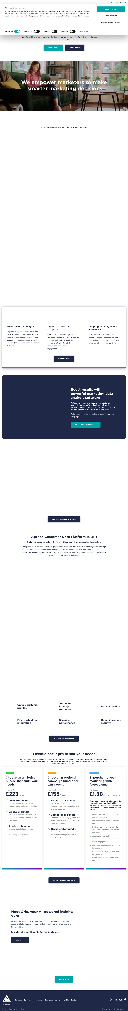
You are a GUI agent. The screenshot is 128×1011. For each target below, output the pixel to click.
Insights (65, 1000)
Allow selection (111, 12)
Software (18, 1000)
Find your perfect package (64, 880)
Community (37, 1000)
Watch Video (75, 48)
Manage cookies (18, 1009)
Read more (20, 940)
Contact (74, 1000)
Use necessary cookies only (111, 18)
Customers (49, 1000)
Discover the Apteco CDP (64, 739)
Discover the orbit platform (64, 519)
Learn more (64, 979)
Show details (84, 27)
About (57, 1000)
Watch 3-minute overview (85, 425)
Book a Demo (53, 48)
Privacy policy (7, 1009)
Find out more (64, 359)
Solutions (27, 1000)
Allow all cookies (111, 5)
